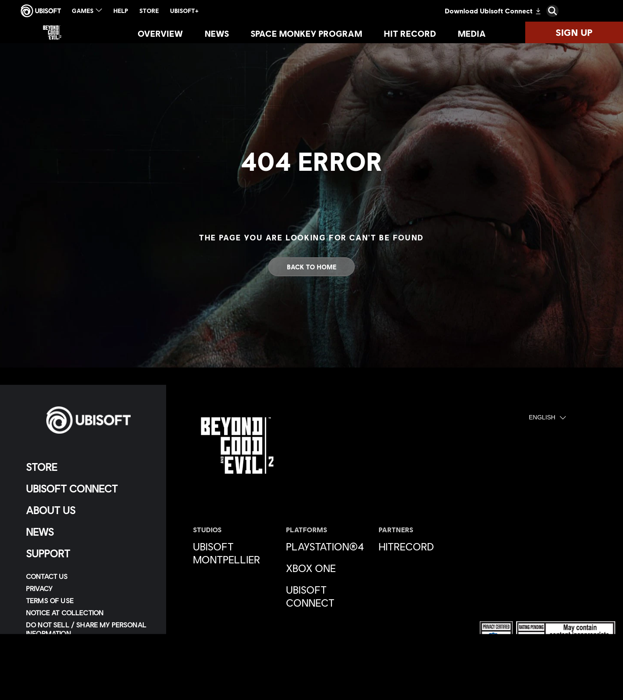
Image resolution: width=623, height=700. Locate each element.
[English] (547, 417)
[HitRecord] (421, 546)
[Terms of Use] (88, 600)
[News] (216, 33)
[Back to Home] (311, 266)
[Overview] (160, 33)
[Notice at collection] (88, 612)
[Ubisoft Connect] (88, 488)
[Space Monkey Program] (306, 33)
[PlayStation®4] (328, 546)
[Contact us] (88, 576)
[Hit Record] (409, 33)
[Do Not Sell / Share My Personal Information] (88, 629)
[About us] (88, 510)
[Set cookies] (47, 666)
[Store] (88, 466)
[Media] (471, 33)
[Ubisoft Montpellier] (235, 553)
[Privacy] (88, 588)
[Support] (88, 553)
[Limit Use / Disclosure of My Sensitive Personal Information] (88, 649)
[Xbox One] (328, 568)
